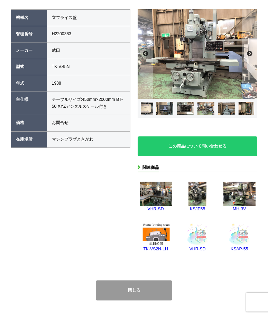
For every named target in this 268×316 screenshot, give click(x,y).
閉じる (134, 290)
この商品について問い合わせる (197, 146)
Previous (145, 54)
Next (249, 54)
